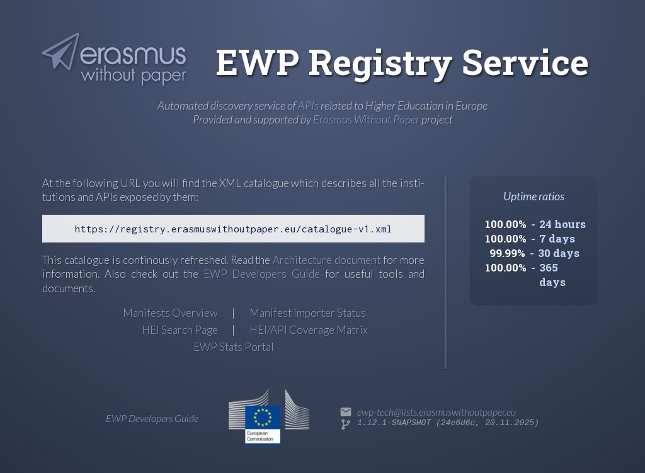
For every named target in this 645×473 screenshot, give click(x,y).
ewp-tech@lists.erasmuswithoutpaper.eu (436, 412)
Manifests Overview (170, 312)
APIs (308, 105)
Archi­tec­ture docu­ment (326, 259)
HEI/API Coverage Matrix (308, 329)
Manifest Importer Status (307, 312)
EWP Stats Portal (233, 346)
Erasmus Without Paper (366, 119)
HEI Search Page (180, 329)
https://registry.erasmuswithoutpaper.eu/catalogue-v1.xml (233, 228)
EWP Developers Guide (262, 273)
